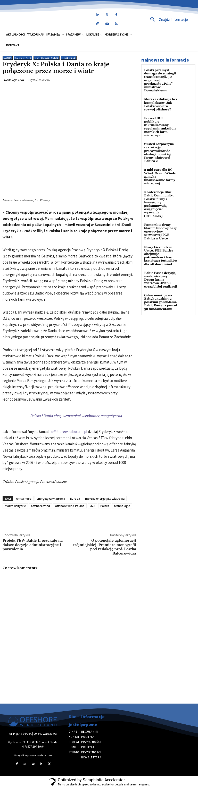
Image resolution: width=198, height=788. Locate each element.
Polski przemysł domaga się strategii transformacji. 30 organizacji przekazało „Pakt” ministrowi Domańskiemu (160, 80)
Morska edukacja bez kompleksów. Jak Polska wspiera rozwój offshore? (160, 104)
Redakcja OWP (14, 80)
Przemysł (69, 58)
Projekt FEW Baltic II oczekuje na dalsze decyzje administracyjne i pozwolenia (33, 545)
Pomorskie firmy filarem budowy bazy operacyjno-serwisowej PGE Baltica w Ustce (160, 231)
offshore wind (40, 506)
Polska (104, 506)
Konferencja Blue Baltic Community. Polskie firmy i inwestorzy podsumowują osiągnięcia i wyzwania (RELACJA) (159, 204)
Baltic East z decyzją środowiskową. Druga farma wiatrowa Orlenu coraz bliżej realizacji (160, 280)
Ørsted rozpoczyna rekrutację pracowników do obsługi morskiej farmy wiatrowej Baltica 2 (159, 152)
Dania (8, 58)
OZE (92, 506)
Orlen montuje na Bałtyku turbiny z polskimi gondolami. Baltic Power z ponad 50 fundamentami (160, 302)
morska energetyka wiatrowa (105, 498)
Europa (75, 498)
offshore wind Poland (70, 506)
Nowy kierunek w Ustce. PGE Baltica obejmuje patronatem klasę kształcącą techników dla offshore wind (160, 255)
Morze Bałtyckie (47, 58)
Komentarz (23, 58)
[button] (161, 19)
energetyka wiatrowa (51, 498)
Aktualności (23, 498)
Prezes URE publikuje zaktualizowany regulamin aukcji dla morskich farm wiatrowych (160, 126)
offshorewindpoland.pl (69, 431)
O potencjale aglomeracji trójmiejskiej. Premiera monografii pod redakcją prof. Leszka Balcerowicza (104, 547)
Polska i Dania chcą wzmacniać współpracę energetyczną (76, 415)
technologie (122, 506)
